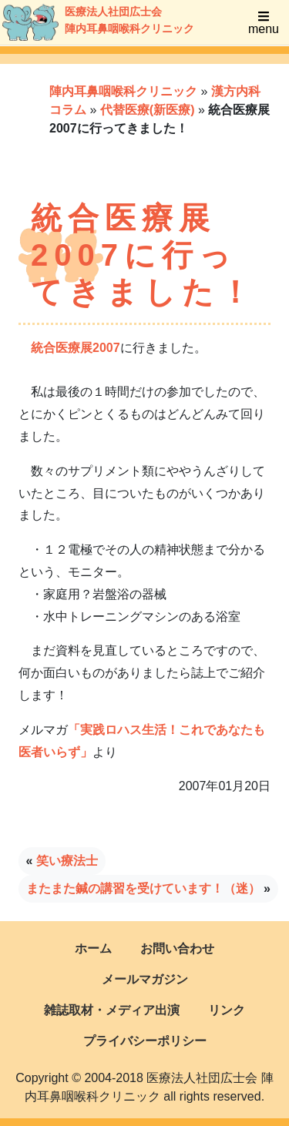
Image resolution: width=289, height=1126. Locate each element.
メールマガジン (145, 979)
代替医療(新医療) (147, 109)
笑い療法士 (67, 860)
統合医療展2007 (75, 347)
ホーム (93, 948)
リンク (226, 1010)
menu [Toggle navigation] (263, 22)
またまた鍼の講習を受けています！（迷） (143, 888)
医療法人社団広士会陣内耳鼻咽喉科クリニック (82, 22)
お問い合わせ (177, 948)
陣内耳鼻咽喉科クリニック (123, 91)
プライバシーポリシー (145, 1040)
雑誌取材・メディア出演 (112, 1010)
